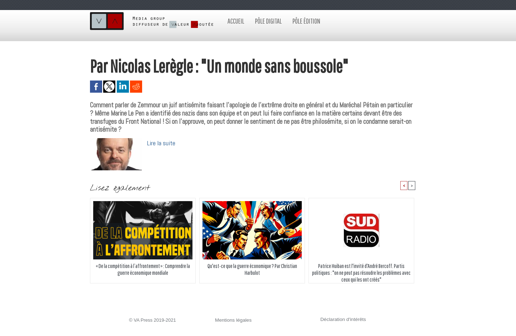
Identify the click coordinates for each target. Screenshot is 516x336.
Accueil (235, 21)
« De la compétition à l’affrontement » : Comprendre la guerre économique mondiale (143, 269)
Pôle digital (268, 21)
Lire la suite (161, 142)
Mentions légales (232, 320)
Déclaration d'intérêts (342, 319)
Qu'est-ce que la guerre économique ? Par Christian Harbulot (252, 269)
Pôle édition (306, 21)
